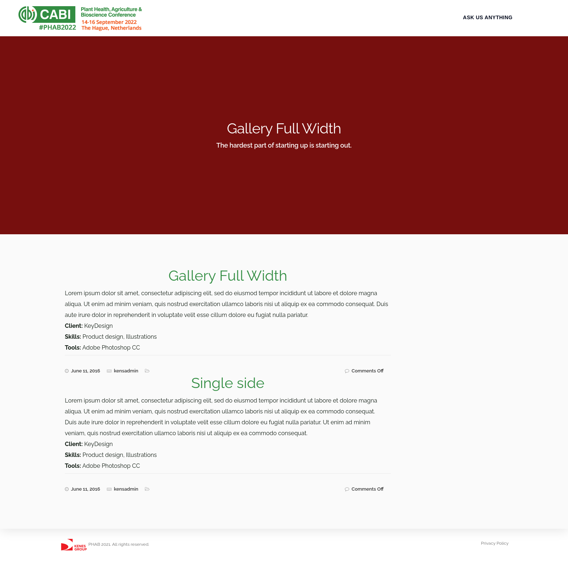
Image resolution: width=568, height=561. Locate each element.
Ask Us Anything (494, 24)
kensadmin (126, 371)
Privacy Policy (495, 543)
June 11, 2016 (85, 371)
